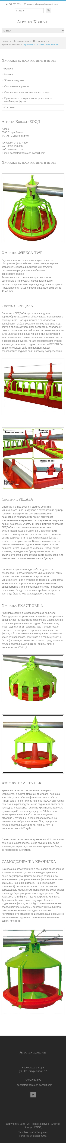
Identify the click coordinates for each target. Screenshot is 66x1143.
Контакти (9, 107)
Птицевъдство (40, 41)
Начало (5, 41)
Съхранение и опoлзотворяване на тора (27, 92)
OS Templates (40, 1132)
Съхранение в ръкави (16, 86)
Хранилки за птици (11, 44)
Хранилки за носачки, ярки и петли (41, 44)
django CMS (40, 1135)
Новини (8, 74)
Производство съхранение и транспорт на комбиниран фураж (28, 100)
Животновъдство (21, 41)
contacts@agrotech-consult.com (42, 4)
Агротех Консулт (33, 21)
